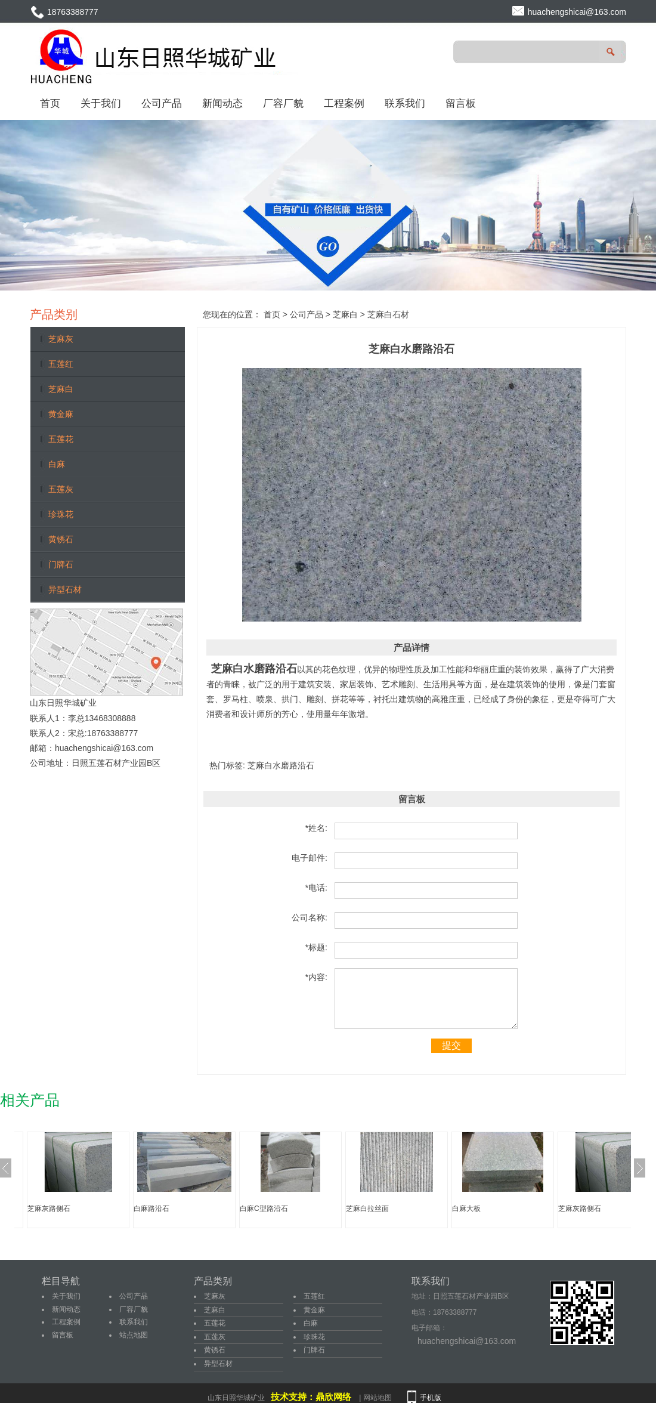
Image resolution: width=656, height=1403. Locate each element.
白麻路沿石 (151, 1208)
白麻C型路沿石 (264, 1208)
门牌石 (60, 564)
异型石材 (65, 589)
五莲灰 (60, 489)
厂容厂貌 (283, 103)
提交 (451, 1045)
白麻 (56, 464)
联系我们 (405, 103)
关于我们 (101, 103)
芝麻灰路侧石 (48, 1208)
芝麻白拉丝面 (367, 1208)
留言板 (460, 103)
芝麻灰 (60, 339)
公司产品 (161, 103)
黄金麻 (60, 414)
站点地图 (133, 1335)
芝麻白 (60, 389)
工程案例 (344, 103)
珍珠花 (60, 514)
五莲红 (60, 364)
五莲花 (60, 439)
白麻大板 (466, 1208)
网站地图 (377, 1397)
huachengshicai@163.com (577, 12)
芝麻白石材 (388, 314)
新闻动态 (222, 103)
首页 (50, 103)
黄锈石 (60, 539)
